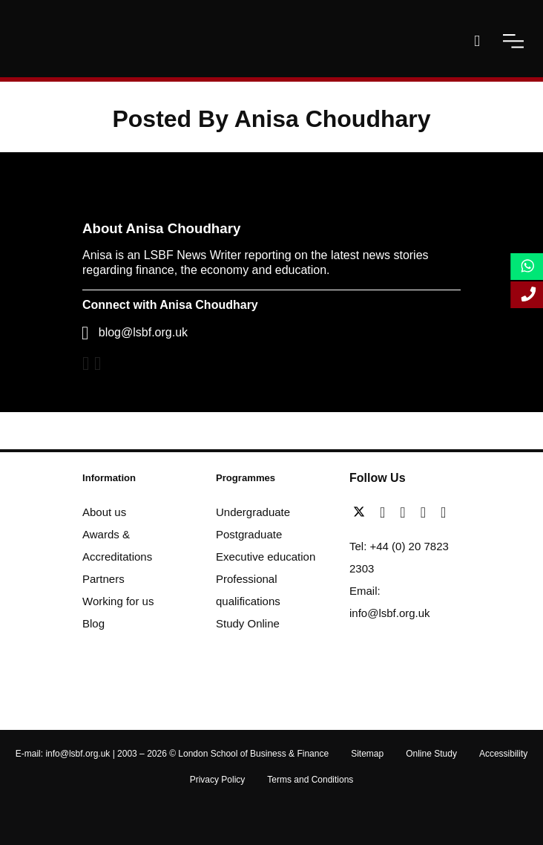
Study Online (248, 623)
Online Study (431, 753)
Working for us (118, 601)
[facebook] (386, 512)
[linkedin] (406, 512)
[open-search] (477, 41)
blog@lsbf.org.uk (143, 332)
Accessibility (503, 753)
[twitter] (362, 512)
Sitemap (367, 753)
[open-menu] (513, 41)
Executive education (265, 556)
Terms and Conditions (310, 779)
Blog (93, 623)
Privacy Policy (218, 779)
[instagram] (443, 512)
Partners (103, 578)
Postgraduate (249, 534)
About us (104, 512)
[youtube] (427, 512)
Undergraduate (253, 512)
